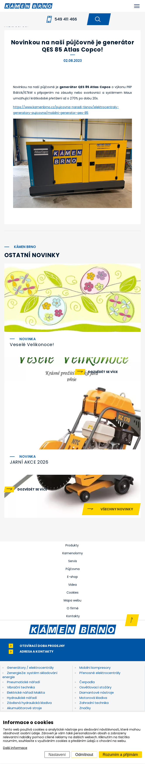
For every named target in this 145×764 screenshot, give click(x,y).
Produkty (72, 545)
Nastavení (57, 754)
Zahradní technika (94, 702)
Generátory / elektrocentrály (30, 667)
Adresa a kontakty (36, 651)
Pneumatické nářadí (23, 682)
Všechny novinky (117, 509)
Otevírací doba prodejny (42, 646)
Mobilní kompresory (95, 667)
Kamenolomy (72, 553)
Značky (85, 708)
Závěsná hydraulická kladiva (29, 702)
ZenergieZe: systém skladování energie (29, 674)
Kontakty (73, 616)
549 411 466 (66, 19)
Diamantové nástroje (96, 692)
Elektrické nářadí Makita (26, 692)
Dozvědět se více (103, 372)
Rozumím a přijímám (120, 754)
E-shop (72, 577)
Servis (72, 561)
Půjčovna (73, 569)
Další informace (15, 748)
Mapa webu (72, 600)
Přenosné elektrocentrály (99, 672)
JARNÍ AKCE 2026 (29, 462)
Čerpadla (87, 682)
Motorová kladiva (93, 697)
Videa (72, 584)
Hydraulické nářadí (22, 697)
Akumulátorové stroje (24, 708)
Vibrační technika (21, 687)
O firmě (72, 608)
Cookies (72, 592)
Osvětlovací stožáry (95, 687)
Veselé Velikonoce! (32, 344)
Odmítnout (84, 754)
